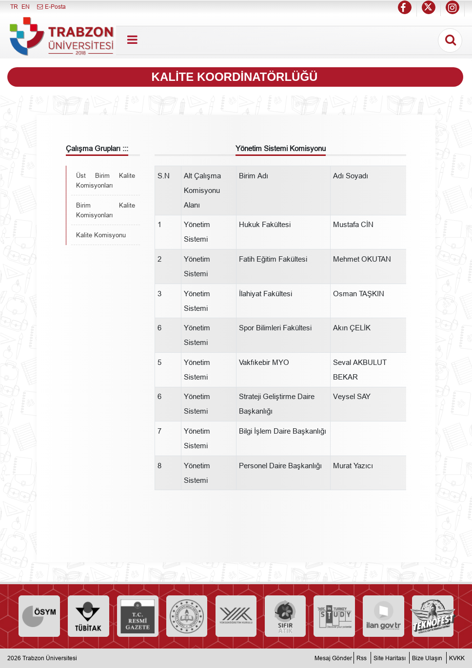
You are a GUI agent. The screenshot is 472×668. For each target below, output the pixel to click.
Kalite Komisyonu (101, 235)
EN (25, 6)
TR (14, 6)
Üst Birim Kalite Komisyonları (105, 180)
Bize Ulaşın (427, 658)
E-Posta (51, 6)
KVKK (457, 658)
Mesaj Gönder (333, 658)
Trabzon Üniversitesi (49, 658)
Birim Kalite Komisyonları (105, 210)
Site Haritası (390, 658)
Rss (361, 658)
